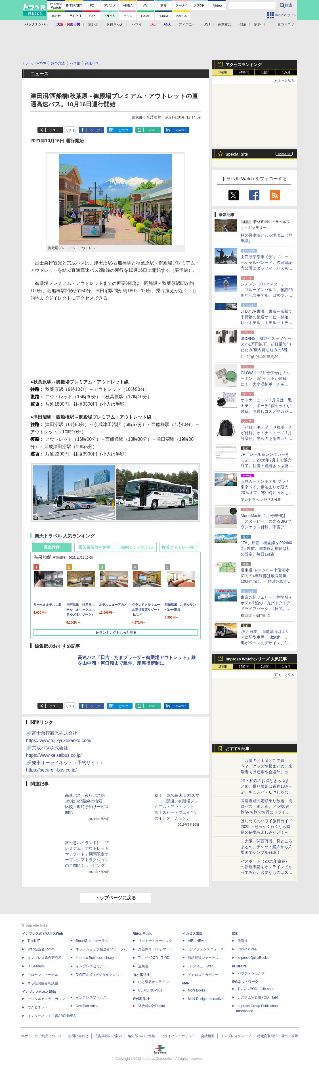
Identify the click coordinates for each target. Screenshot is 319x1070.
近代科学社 (141, 999)
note (152, 130)
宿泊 (243, 24)
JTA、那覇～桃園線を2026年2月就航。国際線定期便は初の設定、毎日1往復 (266, 548)
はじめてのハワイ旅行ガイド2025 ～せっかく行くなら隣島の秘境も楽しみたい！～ (266, 826)
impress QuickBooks (253, 958)
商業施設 (225, 24)
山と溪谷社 (141, 975)
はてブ (123, 130)
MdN (186, 983)
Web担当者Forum (41, 949)
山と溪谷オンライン (153, 982)
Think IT (34, 941)
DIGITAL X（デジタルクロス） (99, 975)
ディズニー (187, 24)
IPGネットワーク (245, 982)
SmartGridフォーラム (92, 941)
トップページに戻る (115, 897)
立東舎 (143, 966)
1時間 (222, 72)
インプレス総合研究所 (45, 958)
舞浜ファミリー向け (179, 547)
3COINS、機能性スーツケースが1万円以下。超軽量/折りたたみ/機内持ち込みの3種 (266, 344)
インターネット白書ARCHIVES (51, 1016)
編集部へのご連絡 (141, 1036)
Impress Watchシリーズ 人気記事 (256, 659)
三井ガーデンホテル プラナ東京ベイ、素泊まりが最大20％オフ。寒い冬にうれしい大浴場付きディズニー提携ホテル (267, 492)
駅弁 (257, 24)
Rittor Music (142, 934)
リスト (70, 130)
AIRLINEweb (197, 941)
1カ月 (286, 72)
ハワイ (137, 24)
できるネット (38, 1007)
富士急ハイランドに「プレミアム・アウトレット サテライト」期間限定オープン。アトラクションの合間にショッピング (87, 854)
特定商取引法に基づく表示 (277, 1036)
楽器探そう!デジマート (155, 949)
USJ (206, 24)
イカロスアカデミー (203, 975)
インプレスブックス (91, 997)
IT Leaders (36, 966)
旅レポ (93, 24)
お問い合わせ (78, 1036)
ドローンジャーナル (43, 975)
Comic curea (247, 949)
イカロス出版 (192, 934)
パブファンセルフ (251, 973)
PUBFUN (239, 966)
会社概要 (208, 1036)
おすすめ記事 (237, 748)
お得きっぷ (114, 24)
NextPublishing (87, 1006)
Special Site (237, 154)
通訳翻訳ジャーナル (203, 958)
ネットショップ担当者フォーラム (101, 949)
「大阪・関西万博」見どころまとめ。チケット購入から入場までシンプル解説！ (266, 847)
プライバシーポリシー (178, 1036)
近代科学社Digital (151, 1006)
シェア (95, 130)
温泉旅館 (52, 547)
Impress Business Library (95, 958)
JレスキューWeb (200, 966)
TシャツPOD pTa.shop (256, 989)
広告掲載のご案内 (108, 1036)
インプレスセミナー (91, 966)
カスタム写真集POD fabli (258, 997)
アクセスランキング (243, 64)
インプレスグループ (236, 1036)
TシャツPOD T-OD (153, 958)
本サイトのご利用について (41, 1036)
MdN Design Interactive (205, 999)
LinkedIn (180, 130)
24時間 (243, 72)
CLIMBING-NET (150, 990)
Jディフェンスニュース (206, 949)
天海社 (243, 941)
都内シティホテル (137, 547)
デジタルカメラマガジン (46, 999)
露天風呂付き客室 (94, 547)
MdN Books (196, 990)
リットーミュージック (155, 941)
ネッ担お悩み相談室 (43, 983)
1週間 (265, 72)
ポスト (54, 130)
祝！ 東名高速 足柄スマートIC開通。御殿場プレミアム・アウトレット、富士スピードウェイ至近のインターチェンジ (176, 806)
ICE (235, 934)
